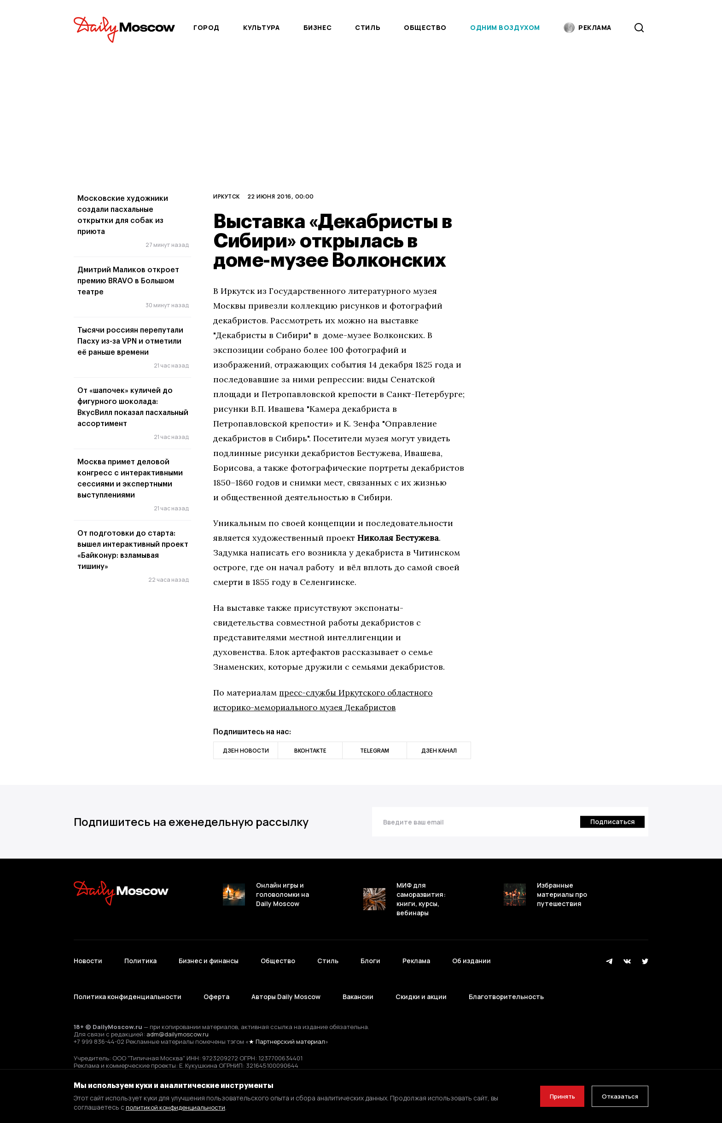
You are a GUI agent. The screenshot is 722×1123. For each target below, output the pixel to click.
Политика (140, 956)
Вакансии (358, 983)
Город (206, 27)
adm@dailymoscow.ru (177, 1016)
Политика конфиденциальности (127, 983)
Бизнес (317, 27)
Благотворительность (506, 983)
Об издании (471, 956)
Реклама (416, 956)
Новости (88, 956)
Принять (554, 1096)
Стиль (367, 27)
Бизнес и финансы (209, 956)
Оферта (216, 983)
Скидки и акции (421, 983)
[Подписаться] (611, 822)
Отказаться (617, 1096)
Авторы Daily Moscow (285, 983)
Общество (425, 27)
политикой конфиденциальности (177, 1107)
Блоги (370, 956)
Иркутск (226, 196)
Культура (261, 27)
